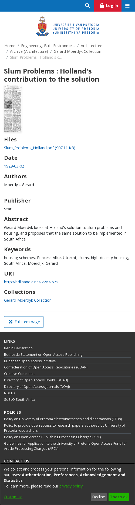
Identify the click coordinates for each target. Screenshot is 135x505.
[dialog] (67, 484)
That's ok (119, 496)
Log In (110, 5)
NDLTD (9, 393)
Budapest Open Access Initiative (30, 361)
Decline (98, 496)
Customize (13, 496)
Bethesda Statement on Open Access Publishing (43, 354)
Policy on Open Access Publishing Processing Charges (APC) (52, 437)
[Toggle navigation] (127, 6)
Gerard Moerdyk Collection (77, 51)
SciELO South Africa (19, 399)
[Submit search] (87, 6)
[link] (39, 147)
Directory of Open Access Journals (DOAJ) (37, 386)
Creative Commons (19, 373)
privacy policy (71, 486)
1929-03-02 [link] (14, 166)
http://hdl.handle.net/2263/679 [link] (31, 281)
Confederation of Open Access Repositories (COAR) (45, 367)
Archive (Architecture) (29, 51)
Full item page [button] (24, 321)
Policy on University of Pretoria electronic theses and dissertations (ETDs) (63, 419)
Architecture (91, 45)
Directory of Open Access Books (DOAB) (36, 380)
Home (9, 45)
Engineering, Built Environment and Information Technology (48, 45)
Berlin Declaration (18, 348)
